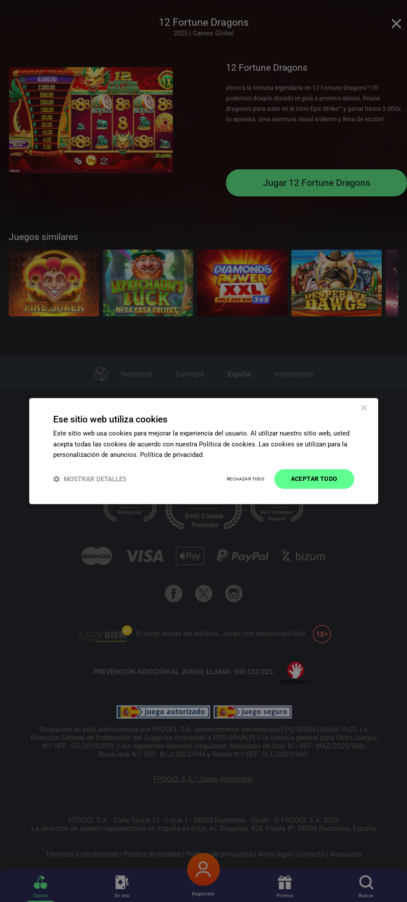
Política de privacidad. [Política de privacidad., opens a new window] (172, 455)
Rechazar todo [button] (245, 479)
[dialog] (203, 451)
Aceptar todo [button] (314, 478)
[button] (90, 479)
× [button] (364, 408)
